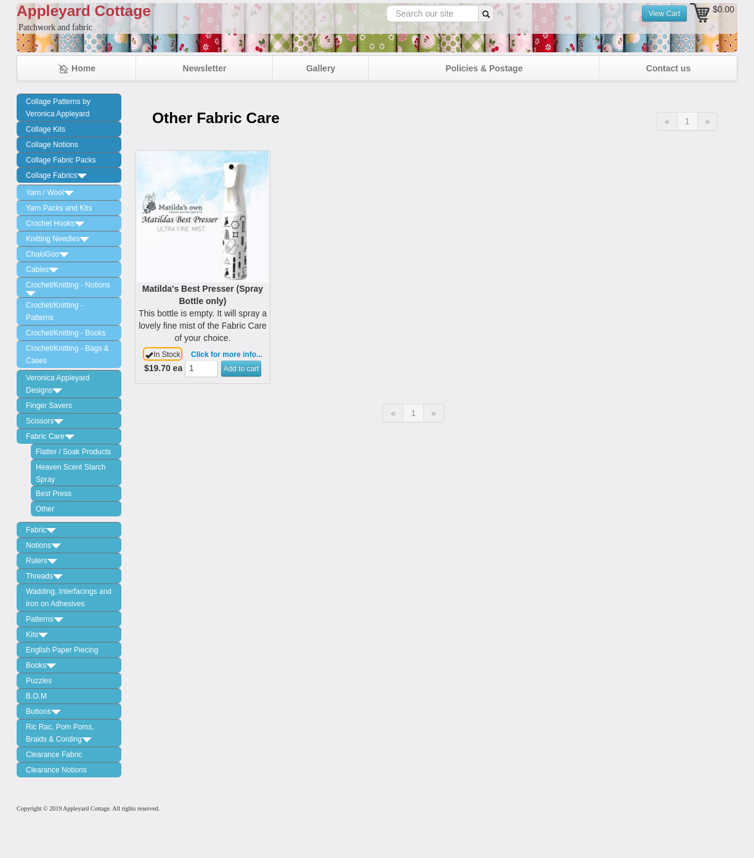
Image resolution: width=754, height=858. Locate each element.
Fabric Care (50, 436)
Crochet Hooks (55, 223)
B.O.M (36, 696)
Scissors (44, 421)
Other (45, 509)
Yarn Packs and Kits (59, 208)
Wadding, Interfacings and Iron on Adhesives (68, 597)
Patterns (44, 619)
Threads (44, 576)
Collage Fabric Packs (60, 160)
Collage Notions (52, 144)
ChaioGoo (47, 254)
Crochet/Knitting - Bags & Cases (67, 354)
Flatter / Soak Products (73, 451)
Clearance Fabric (54, 754)
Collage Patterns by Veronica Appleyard (58, 107)
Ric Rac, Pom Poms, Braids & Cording (60, 733)
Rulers (41, 560)
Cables (42, 269)
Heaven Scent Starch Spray (70, 473)
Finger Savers (49, 405)
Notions (43, 545)
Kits (37, 634)
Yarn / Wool (50, 192)
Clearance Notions (56, 770)
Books (41, 665)
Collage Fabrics (56, 175)
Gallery (320, 68)
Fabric (41, 530)
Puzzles (39, 680)
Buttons (43, 711)
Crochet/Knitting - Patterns (54, 311)
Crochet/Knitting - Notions (68, 288)
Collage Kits (45, 129)
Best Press (53, 493)
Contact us (668, 68)
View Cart (664, 13)
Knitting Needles (57, 239)
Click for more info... (226, 354)
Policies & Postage (483, 68)
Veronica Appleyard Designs (57, 384)
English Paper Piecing (62, 650)
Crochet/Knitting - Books (65, 333)
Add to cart (241, 368)
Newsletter (205, 68)
